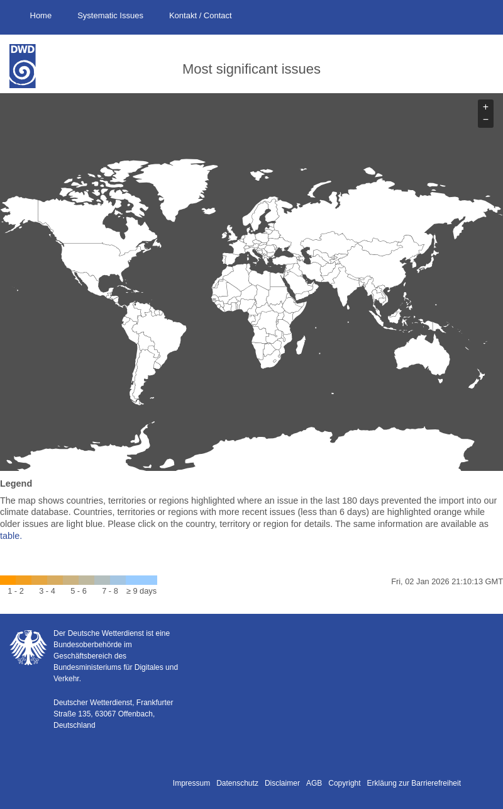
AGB (314, 783)
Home (41, 15)
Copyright (344, 783)
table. (11, 536)
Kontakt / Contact (200, 15)
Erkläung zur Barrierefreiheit (414, 783)
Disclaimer (282, 783)
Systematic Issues (110, 15)
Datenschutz (237, 783)
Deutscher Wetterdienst (31, 66)
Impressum (191, 783)
